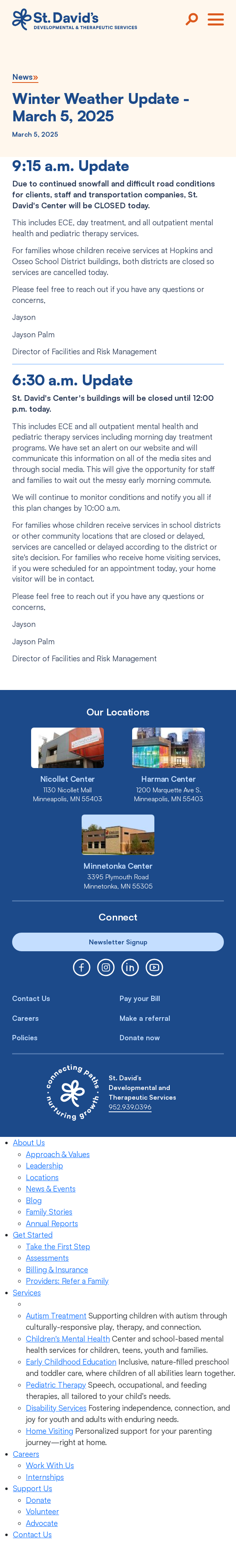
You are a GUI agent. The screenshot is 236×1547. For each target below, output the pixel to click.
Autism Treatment (56, 1316)
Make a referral (145, 1018)
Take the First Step (58, 1246)
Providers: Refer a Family (67, 1281)
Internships (45, 1477)
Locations (42, 1177)
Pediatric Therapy (56, 1385)
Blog (34, 1200)
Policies (25, 1037)
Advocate (42, 1523)
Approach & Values (58, 1154)
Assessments (47, 1258)
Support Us (32, 1488)
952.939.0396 (130, 1107)
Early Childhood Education (71, 1362)
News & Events (51, 1189)
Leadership (44, 1165)
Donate (38, 1500)
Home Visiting (49, 1431)
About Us (29, 1142)
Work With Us (50, 1465)
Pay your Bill (140, 998)
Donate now (140, 1037)
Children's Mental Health (68, 1339)
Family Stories (49, 1212)
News (22, 77)
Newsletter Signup (118, 942)
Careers (25, 1018)
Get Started (33, 1235)
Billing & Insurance (57, 1269)
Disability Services (56, 1408)
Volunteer (42, 1511)
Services (27, 1292)
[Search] (191, 19)
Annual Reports (52, 1223)
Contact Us (31, 998)
